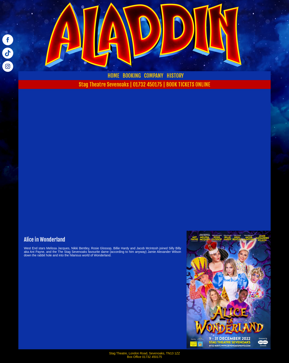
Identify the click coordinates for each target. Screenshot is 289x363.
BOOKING (132, 75)
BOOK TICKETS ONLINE (188, 84)
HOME (113, 75)
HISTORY (175, 75)
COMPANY (153, 75)
